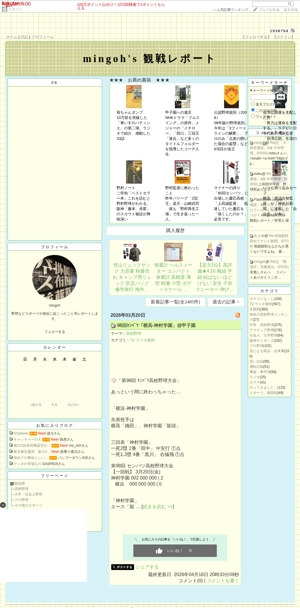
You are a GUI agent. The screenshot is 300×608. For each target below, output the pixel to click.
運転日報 (256, 367)
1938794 (279, 31)
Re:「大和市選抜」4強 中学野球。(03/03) (268, 179)
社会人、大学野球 (263, 335)
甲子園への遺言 (178, 112)
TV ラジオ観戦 (142, 340)
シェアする (147, 566)
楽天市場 (291, 10)
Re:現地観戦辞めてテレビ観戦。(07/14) (269, 241)
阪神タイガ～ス (262, 341)
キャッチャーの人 (27, 439)
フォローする (54, 332)
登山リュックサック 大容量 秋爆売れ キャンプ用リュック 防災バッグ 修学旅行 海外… (132, 277)
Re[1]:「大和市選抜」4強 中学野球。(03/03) (268, 148)
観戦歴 (19, 484)
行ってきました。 (263, 388)
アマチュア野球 (262, 330)
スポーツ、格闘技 (263, 393)
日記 (24, 37)
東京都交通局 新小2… (32, 452)
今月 (54, 404)
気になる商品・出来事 (267, 351)
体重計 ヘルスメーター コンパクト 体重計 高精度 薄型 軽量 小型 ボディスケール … (173, 277)
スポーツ (15, 9)
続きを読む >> (158, 506)
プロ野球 (21, 500)
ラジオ (255, 377)
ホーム (11, 37)
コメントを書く (223, 580)
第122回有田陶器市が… (32, 446)
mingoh (260, 143)
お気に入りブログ (54, 425)
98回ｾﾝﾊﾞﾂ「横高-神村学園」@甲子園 (156, 325)
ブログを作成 (269, 10)
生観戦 (255, 309)
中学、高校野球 (262, 325)
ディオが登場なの (27, 464)
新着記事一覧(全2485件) (175, 301)
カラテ (255, 382)
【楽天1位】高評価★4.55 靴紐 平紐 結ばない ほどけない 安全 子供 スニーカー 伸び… (215, 277)
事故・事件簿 (260, 372)
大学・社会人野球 (28, 494)
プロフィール (42, 37)
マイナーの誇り (227, 188)
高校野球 (21, 489)
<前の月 (36, 404)
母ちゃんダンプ (130, 112)
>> (230, 10)
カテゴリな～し (262, 299)
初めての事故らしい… (31, 458)
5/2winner (21, 433)
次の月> (73, 404)
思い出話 (256, 361)
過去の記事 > (225, 301)
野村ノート (126, 188)
